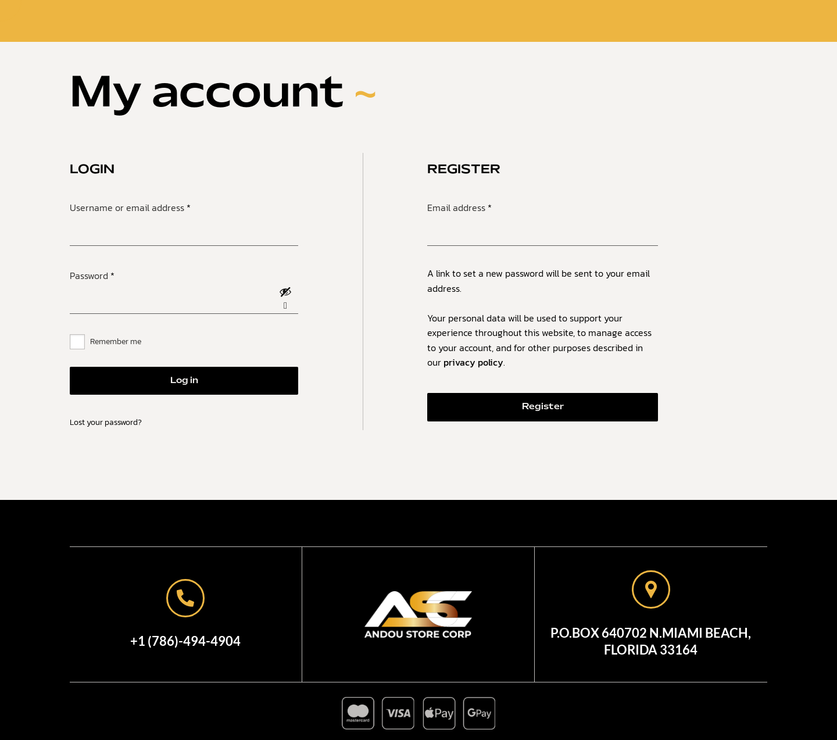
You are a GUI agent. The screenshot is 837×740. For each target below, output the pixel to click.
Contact (479, 20)
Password (111, 274)
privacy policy (473, 362)
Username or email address (149, 206)
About (371, 20)
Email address (478, 206)
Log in (184, 381)
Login (697, 22)
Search (639, 22)
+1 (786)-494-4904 (185, 641)
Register (543, 407)
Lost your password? (106, 422)
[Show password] (285, 299)
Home (318, 20)
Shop (422, 20)
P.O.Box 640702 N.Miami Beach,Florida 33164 (650, 641)
